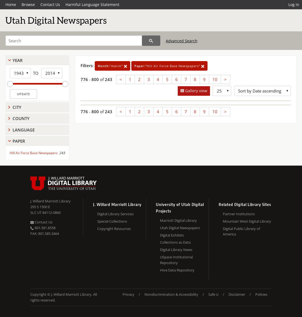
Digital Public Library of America (241, 231)
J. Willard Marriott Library (50, 201)
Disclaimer (237, 294)
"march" (112, 66)
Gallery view (195, 90)
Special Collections (112, 221)
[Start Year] (20, 73)
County (21, 118)
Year (18, 60)
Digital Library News (176, 249)
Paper (19, 141)
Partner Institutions (239, 213)
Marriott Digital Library (178, 220)
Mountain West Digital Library (247, 221)
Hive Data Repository (177, 270)
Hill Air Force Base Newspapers (34, 153)
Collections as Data (175, 242)
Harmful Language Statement (92, 4)
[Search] (73, 40)
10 (214, 79)
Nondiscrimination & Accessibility (171, 294)
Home (10, 4)
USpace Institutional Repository (176, 260)
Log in (293, 4)
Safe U (213, 294)
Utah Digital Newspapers (180, 227)
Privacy (128, 294)
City (17, 107)
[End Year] (51, 73)
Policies (261, 294)
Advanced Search (181, 40)
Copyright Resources (114, 228)
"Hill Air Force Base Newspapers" (169, 66)
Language (24, 130)
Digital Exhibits (172, 235)
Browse (28, 4)
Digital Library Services (115, 213)
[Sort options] (262, 91)
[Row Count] (222, 91)
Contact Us (50, 4)
